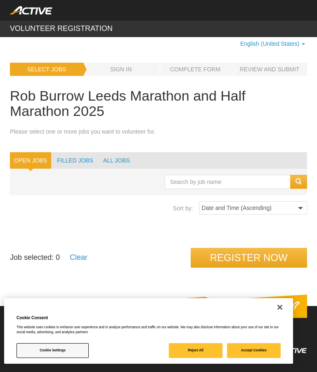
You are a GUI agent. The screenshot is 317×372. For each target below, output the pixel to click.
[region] (148, 331)
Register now (249, 257)
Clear (79, 257)
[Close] (280, 307)
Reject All (195, 350)
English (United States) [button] (272, 43)
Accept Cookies (254, 350)
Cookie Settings (53, 350)
